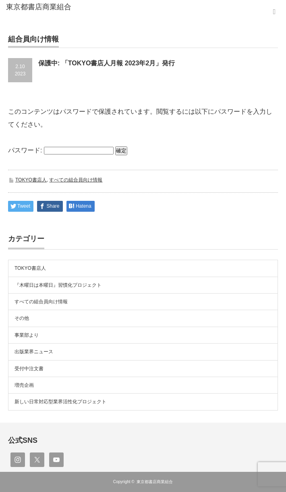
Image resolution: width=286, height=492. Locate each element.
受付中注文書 (29, 368)
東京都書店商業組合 (155, 481)
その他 (22, 318)
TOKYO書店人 (31, 180)
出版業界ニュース (34, 351)
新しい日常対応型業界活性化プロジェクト (60, 401)
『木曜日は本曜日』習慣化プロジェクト (58, 285)
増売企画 (24, 385)
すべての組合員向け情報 (75, 180)
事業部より (27, 335)
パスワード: (61, 150)
